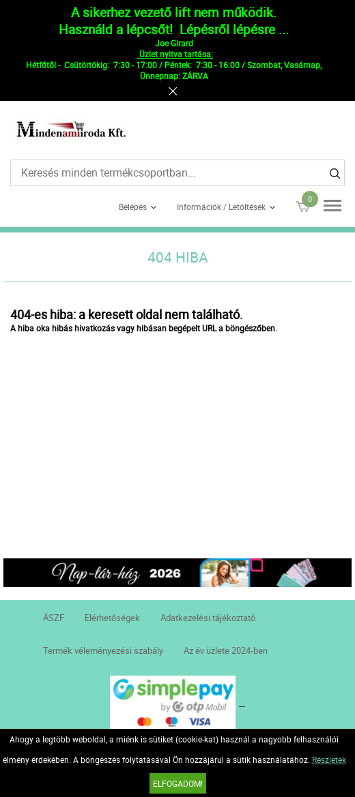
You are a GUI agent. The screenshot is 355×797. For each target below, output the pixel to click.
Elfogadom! (178, 783)
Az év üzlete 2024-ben (226, 650)
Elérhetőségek (112, 618)
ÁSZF (53, 618)
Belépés (133, 206)
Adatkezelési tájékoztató (207, 618)
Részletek (329, 759)
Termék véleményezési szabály (103, 650)
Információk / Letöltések (221, 206)
